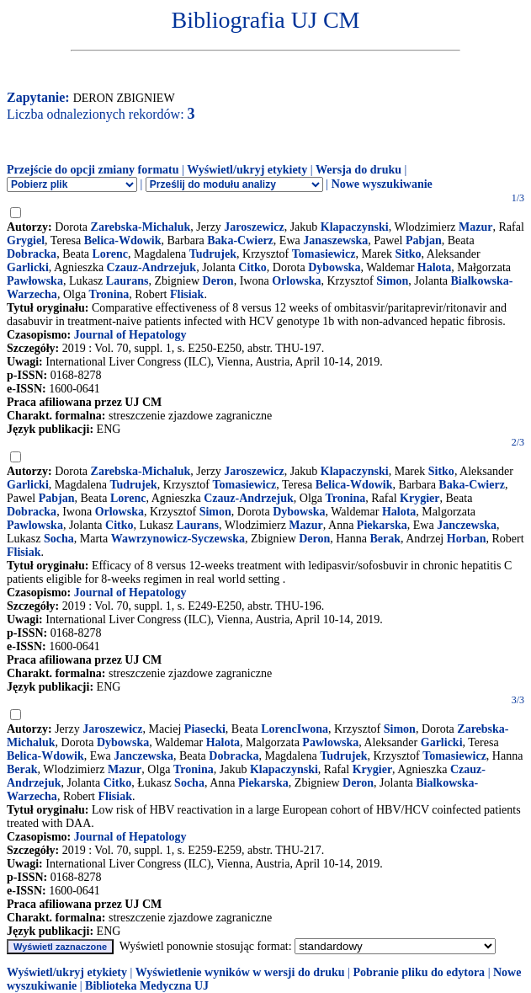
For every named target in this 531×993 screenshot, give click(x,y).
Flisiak (187, 294)
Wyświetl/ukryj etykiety (247, 169)
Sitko (408, 254)
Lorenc (111, 254)
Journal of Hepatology (130, 334)
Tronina (109, 294)
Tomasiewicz (324, 254)
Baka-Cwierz (240, 240)
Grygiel (26, 240)
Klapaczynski (355, 227)
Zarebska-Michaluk (141, 227)
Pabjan (424, 240)
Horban (466, 538)
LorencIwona (294, 729)
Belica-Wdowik (123, 240)
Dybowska (334, 267)
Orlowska (296, 281)
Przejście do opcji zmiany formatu (93, 169)
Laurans (127, 281)
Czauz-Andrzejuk (152, 267)
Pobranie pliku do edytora (419, 972)
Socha (59, 538)
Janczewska (466, 525)
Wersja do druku (358, 169)
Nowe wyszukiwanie (382, 184)
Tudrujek (212, 254)
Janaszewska (335, 240)
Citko (252, 267)
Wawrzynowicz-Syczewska (178, 538)
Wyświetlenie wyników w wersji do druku (240, 972)
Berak (385, 538)
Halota (434, 267)
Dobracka (31, 254)
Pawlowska (35, 525)
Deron (218, 281)
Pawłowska (35, 281)
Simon (392, 281)
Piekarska (382, 525)
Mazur (475, 227)
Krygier (419, 498)
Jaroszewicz (254, 227)
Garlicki (28, 267)
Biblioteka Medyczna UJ (147, 986)
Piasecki (205, 729)
